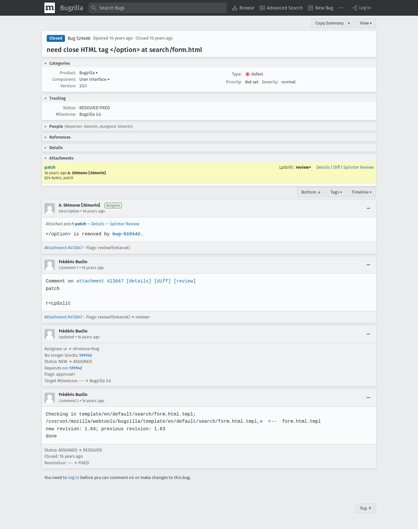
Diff (336, 167)
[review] (183, 281)
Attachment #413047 (63, 247)
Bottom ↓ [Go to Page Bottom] (311, 192)
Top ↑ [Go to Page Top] (366, 508)
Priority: (234, 81)
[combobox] (157, 8)
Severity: (270, 81)
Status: (69, 107)
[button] (361, 8)
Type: (237, 74)
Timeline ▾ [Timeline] (362, 192)
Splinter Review (359, 167)
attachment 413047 (99, 281)
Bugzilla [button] (88, 72)
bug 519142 (125, 234)
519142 (85, 355)
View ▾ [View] (366, 23)
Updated (66, 337)
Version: (68, 85)
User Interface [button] (94, 79)
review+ (303, 167)
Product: (68, 72)
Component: (64, 79)
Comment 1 (68, 267)
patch (49, 167)
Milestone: (66, 114)
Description (69, 211)
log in (73, 477)
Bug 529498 (79, 38)
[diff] (161, 281)
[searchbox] (157, 8)
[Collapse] (368, 208)
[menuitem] (243, 8)
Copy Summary (329, 23)
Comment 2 (69, 401)
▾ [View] (349, 23)
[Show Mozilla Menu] (49, 8)
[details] (137, 281)
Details (323, 167)
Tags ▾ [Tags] (336, 192)
